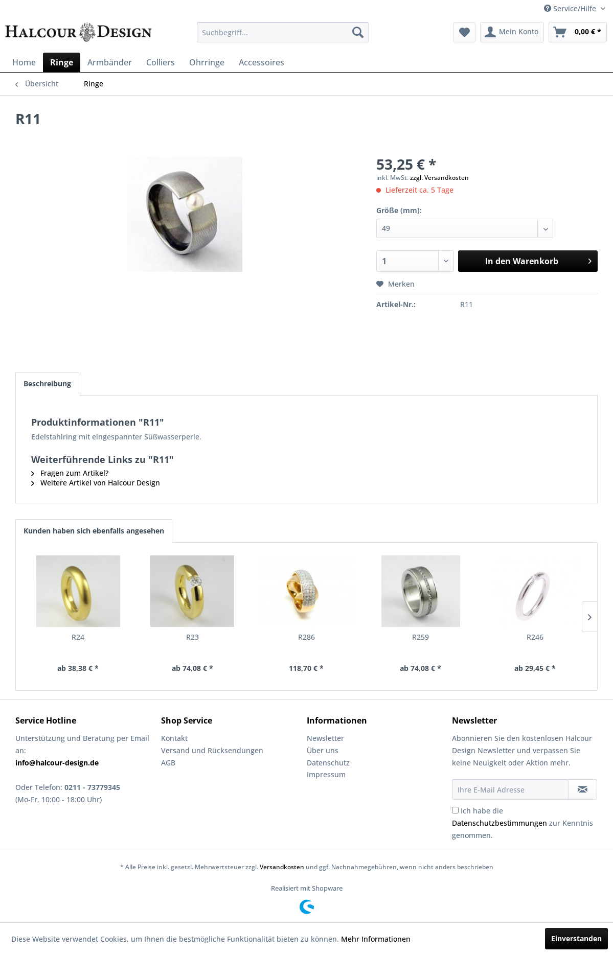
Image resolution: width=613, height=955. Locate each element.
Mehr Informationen (376, 939)
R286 (306, 637)
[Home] (24, 62)
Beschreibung (47, 383)
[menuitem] (283, 32)
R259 (420, 637)
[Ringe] (61, 62)
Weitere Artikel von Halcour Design (95, 482)
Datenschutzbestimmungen (499, 823)
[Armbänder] (109, 62)
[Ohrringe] (207, 62)
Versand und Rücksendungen (212, 750)
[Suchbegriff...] (283, 32)
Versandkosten (282, 867)
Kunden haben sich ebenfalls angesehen (94, 530)
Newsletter (325, 738)
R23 (192, 637)
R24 (78, 637)
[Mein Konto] (512, 32)
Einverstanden (576, 938)
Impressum (326, 774)
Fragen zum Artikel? (69, 473)
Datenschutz (328, 762)
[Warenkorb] (578, 32)
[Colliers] (160, 62)
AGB (168, 762)
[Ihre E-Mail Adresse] (510, 789)
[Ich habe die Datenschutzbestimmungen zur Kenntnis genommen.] (455, 810)
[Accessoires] (261, 62)
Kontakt (174, 738)
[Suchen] (358, 32)
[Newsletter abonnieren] (582, 789)
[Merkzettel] (464, 32)
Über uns (322, 750)
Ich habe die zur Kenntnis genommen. (522, 823)
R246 (535, 637)
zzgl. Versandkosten (439, 177)
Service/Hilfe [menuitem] (571, 8)
